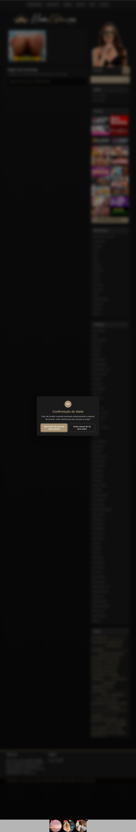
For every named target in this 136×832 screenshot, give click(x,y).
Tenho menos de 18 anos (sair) (82, 427)
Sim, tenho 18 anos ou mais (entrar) (54, 427)
